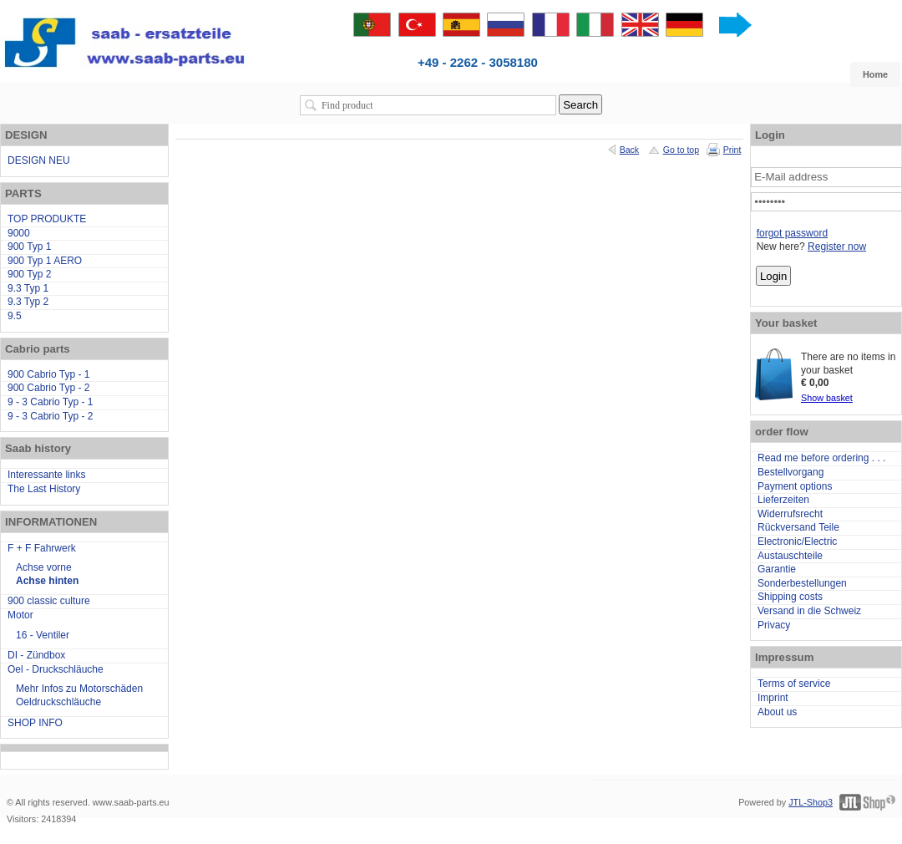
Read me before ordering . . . (821, 458)
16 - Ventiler (42, 635)
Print (732, 150)
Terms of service (794, 683)
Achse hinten (47, 581)
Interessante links (46, 474)
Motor (20, 615)
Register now (837, 246)
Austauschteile (790, 556)
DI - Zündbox (36, 655)
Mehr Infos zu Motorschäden (79, 688)
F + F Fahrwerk (42, 548)
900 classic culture (49, 601)
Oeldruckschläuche (58, 702)
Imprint (773, 698)
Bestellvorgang (790, 472)
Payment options (795, 486)
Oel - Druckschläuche (56, 669)
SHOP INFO (35, 723)
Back (629, 150)
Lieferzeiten (783, 500)
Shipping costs (790, 596)
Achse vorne (44, 567)
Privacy (774, 625)
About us (777, 712)
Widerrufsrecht (790, 514)
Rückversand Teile (798, 527)
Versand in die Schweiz (809, 611)
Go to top (681, 150)
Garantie (777, 569)
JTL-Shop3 (810, 802)
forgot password (792, 233)
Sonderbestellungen (802, 583)
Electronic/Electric (797, 541)
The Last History (44, 489)
